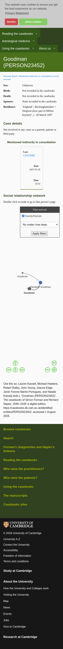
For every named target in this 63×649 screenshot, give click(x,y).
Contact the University (16, 544)
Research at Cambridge (20, 637)
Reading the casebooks (17, 33)
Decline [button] (11, 21)
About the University (18, 581)
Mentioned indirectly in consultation (35, 76)
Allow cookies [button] (33, 21)
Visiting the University (16, 594)
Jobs (6, 620)
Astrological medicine (16, 41)
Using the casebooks (15, 48)
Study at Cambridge (17, 570)
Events (7, 613)
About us (45, 48)
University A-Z (11, 539)
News (6, 607)
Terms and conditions (16, 561)
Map (6, 601)
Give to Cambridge (14, 626)
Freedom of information (17, 555)
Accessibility (10, 550)
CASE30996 (29, 155)
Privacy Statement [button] (17, 13)
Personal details (10, 76)
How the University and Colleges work (26, 588)
